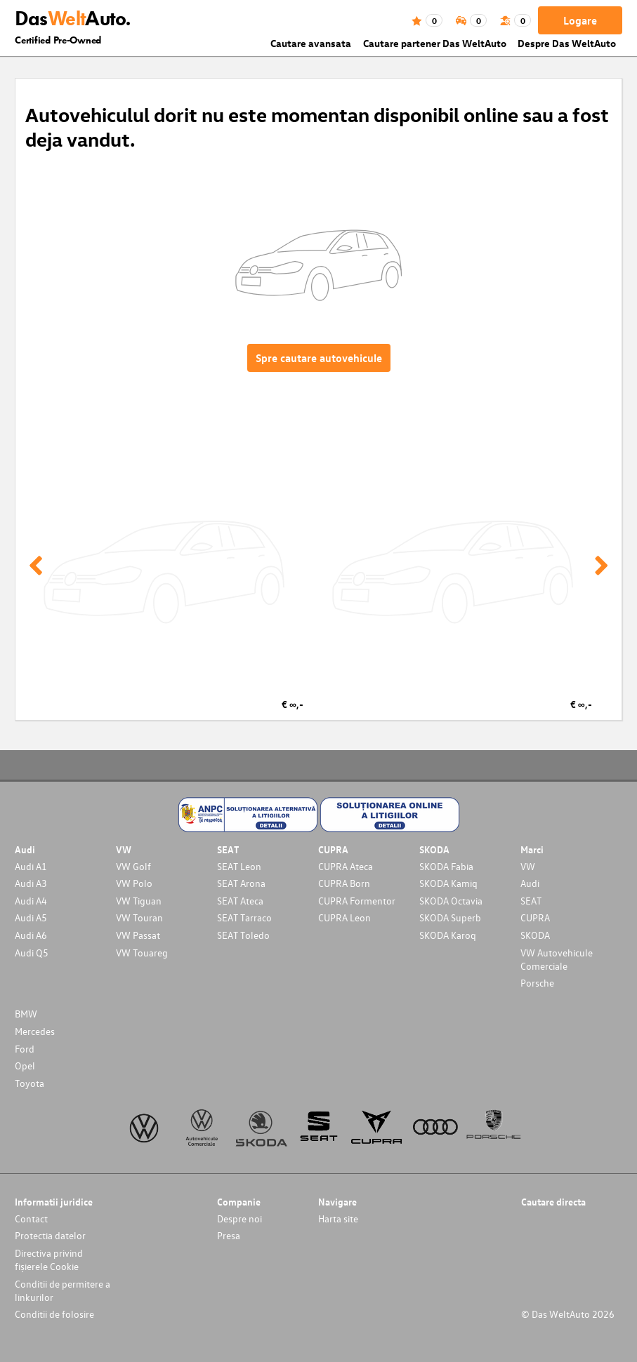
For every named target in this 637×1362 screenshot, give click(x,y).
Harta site (338, 1218)
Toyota (29, 1083)
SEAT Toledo (243, 935)
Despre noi (239, 1218)
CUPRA (535, 917)
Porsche (537, 982)
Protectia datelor (50, 1235)
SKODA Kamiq (448, 883)
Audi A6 (31, 935)
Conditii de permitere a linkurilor (62, 1290)
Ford (24, 1048)
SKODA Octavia (450, 900)
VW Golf (133, 866)
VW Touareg (142, 952)
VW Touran (139, 917)
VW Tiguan (139, 900)
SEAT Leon (239, 866)
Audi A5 (31, 917)
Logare (580, 20)
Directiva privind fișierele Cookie (49, 1259)
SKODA (535, 935)
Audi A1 (31, 866)
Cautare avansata (310, 43)
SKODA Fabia (446, 866)
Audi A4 (31, 900)
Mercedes (35, 1031)
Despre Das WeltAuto (567, 43)
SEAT (530, 900)
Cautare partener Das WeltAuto (434, 43)
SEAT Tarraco (244, 917)
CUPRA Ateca (345, 866)
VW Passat (138, 935)
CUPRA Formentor (356, 900)
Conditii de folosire (54, 1314)
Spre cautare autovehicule (319, 358)
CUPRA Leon (344, 917)
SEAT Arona (241, 883)
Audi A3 (31, 883)
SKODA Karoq (447, 935)
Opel (25, 1065)
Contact (31, 1218)
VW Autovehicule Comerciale (556, 959)
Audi (529, 883)
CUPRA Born (344, 883)
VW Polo (134, 883)
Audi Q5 (31, 952)
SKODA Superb (450, 917)
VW (527, 866)
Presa (228, 1235)
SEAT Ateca (240, 900)
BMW (26, 1013)
